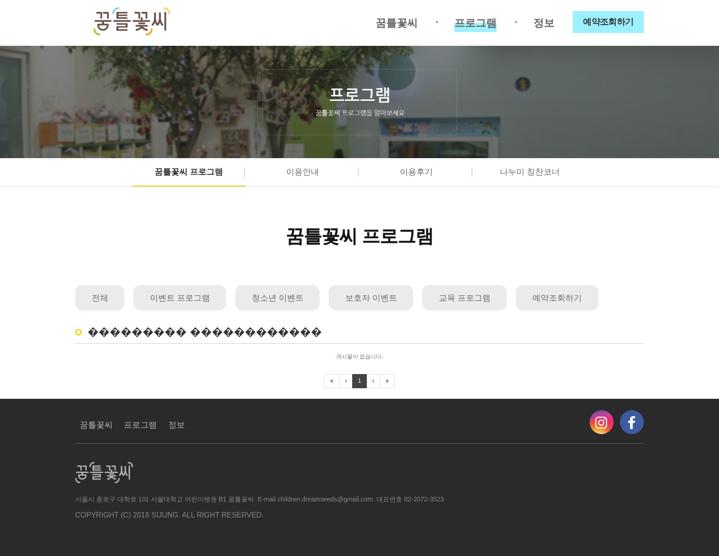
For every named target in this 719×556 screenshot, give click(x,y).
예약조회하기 (608, 22)
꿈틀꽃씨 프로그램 (189, 171)
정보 (543, 23)
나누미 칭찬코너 (530, 171)
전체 (100, 298)
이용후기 (416, 171)
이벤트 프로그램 (180, 298)
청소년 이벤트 (278, 298)
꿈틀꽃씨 (397, 23)
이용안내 (302, 171)
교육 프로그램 (465, 298)
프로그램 (475, 23)
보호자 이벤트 (371, 298)
